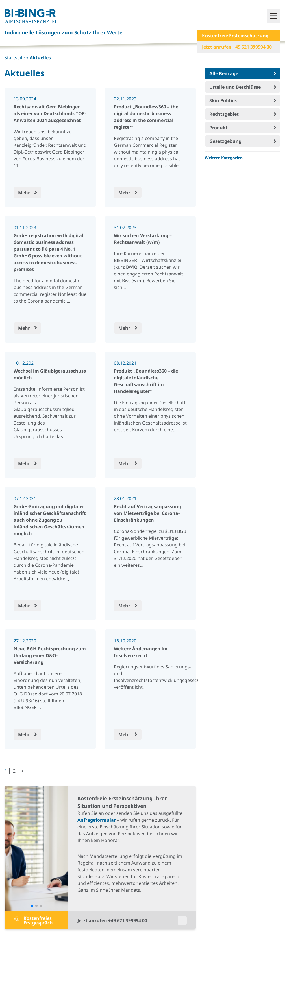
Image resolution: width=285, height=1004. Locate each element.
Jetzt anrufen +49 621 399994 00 (237, 47)
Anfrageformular (96, 820)
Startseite (15, 57)
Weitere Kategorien (224, 157)
